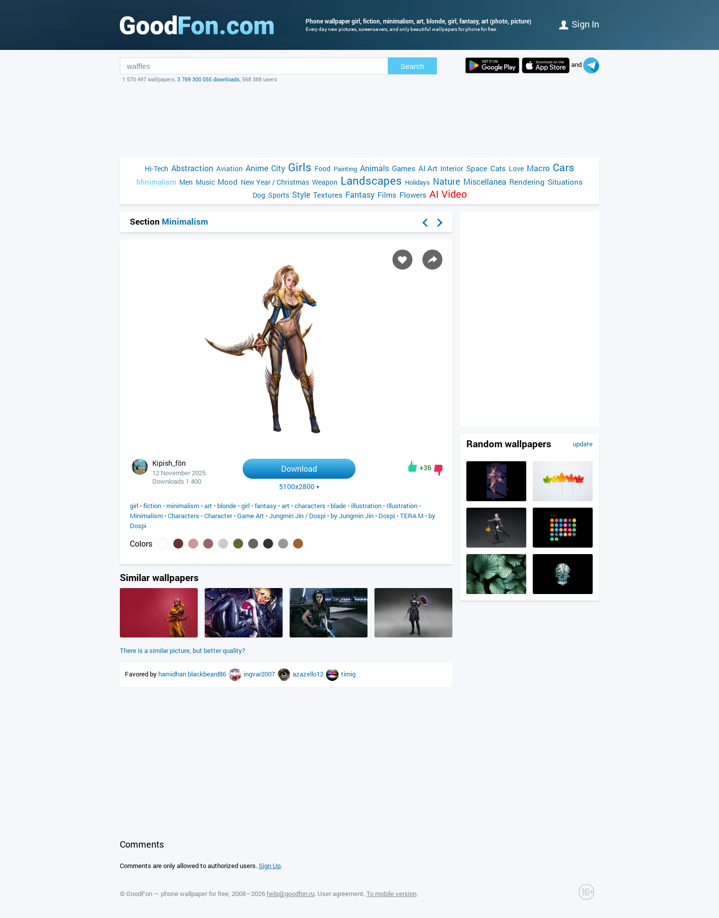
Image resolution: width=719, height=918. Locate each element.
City (278, 168)
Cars (563, 167)
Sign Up (270, 865)
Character (218, 515)
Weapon (325, 182)
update (583, 443)
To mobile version (391, 893)
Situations (565, 182)
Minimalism (156, 182)
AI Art (427, 168)
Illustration (401, 505)
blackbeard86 (208, 673)
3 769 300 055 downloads (208, 79)
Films (386, 195)
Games (403, 168)
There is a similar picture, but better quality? (182, 650)
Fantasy (360, 194)
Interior (451, 168)
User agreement (340, 893)
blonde (226, 505)
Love (516, 168)
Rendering (527, 182)
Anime (257, 168)
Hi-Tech (156, 168)
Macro (538, 168)
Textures (328, 195)
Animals (374, 168)
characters (310, 505)
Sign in (579, 24)
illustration (366, 505)
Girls (300, 167)
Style (301, 194)
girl (134, 505)
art (208, 505)
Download (299, 468)
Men (186, 182)
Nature (446, 181)
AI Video (448, 194)
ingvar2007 (260, 673)
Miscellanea (484, 181)
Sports (278, 195)
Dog (259, 195)
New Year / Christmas (275, 182)
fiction (152, 505)
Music (205, 182)
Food (323, 168)
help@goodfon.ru (291, 893)
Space (476, 168)
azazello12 (309, 673)
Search (412, 66)
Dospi (386, 515)
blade (338, 505)
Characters (183, 515)
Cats (498, 168)
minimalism (182, 505)
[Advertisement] (359, 120)
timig (348, 673)
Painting (345, 168)
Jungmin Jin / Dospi (297, 515)
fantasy (266, 505)
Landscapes (371, 180)
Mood (228, 182)
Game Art (250, 515)
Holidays (417, 182)
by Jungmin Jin (352, 515)
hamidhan (173, 673)
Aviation (229, 168)
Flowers (412, 195)
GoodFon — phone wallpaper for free (177, 893)
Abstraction (192, 168)
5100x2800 (299, 486)
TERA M (411, 515)
